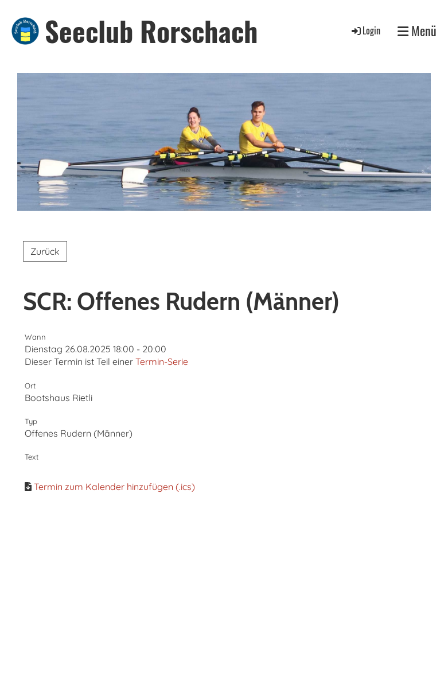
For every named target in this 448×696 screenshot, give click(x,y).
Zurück (45, 251)
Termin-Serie (161, 361)
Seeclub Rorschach (151, 30)
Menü (417, 31)
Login (365, 30)
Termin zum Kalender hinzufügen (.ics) (114, 486)
